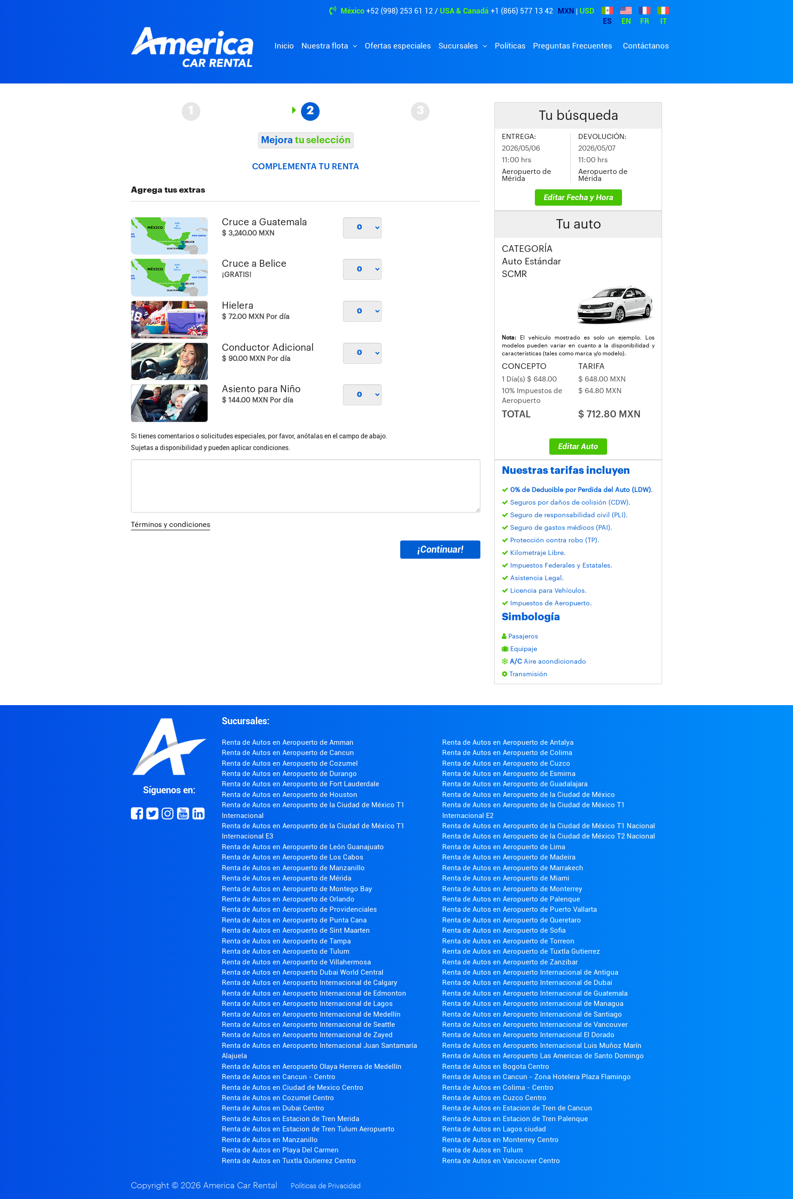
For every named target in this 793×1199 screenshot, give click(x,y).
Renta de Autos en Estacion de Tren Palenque (515, 1119)
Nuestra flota (325, 45)
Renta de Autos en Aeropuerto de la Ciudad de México (528, 794)
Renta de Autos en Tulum (482, 1150)
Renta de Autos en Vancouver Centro (501, 1161)
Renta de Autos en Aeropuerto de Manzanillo (293, 868)
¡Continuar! (440, 549)
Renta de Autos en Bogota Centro (495, 1066)
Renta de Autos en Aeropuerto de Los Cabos (292, 857)
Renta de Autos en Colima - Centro (498, 1087)
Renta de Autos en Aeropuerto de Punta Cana (294, 920)
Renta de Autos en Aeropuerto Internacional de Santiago (532, 1014)
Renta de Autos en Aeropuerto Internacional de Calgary (309, 982)
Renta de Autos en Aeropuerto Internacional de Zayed (307, 1035)
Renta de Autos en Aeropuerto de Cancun (288, 753)
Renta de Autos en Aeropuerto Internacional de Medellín (311, 1014)
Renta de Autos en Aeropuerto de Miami (505, 878)
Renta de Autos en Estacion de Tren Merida (290, 1119)
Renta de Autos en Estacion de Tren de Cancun (517, 1108)
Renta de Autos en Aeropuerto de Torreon (508, 941)
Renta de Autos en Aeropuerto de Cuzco (506, 763)
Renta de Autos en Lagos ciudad (494, 1129)
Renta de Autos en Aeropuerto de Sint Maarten (296, 930)
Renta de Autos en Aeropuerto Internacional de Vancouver (535, 1024)
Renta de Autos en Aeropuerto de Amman (288, 742)
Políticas (510, 45)
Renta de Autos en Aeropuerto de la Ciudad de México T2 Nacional (548, 836)
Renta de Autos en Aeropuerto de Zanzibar (510, 962)
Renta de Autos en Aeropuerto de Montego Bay (297, 889)
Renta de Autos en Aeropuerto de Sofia (504, 930)
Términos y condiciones (170, 524)
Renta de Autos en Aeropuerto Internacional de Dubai (527, 982)
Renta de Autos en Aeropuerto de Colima (507, 753)
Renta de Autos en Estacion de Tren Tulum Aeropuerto (308, 1129)
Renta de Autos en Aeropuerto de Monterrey (512, 889)
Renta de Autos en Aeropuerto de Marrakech (512, 868)
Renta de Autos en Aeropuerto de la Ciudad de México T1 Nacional (548, 826)
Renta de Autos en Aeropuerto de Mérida (286, 878)
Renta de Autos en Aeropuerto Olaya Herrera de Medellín (312, 1066)
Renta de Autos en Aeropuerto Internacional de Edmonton (314, 993)
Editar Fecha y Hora (578, 197)
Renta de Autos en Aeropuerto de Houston (289, 794)
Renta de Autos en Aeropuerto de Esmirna (508, 773)
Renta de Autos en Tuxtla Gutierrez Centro (289, 1161)
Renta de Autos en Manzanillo (270, 1140)
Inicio (284, 45)
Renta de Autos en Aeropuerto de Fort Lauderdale (300, 784)
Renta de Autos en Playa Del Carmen (280, 1150)
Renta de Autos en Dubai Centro (273, 1108)
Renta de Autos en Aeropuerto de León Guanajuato (303, 847)
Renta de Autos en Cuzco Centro (494, 1098)
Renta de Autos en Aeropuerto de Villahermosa (296, 962)
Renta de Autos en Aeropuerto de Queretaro (511, 920)
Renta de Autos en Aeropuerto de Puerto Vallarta (519, 909)
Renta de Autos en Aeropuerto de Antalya (508, 742)
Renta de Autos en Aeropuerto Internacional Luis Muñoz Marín (542, 1045)
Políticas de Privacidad (326, 1186)
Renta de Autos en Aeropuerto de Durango (289, 773)
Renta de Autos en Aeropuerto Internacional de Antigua (530, 972)
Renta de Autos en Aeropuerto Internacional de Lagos (307, 1003)
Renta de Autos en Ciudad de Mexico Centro (292, 1087)
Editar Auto (578, 446)
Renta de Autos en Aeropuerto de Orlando (288, 899)
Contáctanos (646, 45)
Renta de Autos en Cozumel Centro (278, 1098)
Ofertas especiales (398, 45)
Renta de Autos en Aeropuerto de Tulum (285, 951)
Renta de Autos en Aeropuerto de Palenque (511, 899)
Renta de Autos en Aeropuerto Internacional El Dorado (528, 1035)
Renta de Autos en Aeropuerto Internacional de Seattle (308, 1024)
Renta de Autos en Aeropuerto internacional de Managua (532, 1003)
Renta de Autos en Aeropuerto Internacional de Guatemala (535, 993)
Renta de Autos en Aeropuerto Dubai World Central (302, 972)
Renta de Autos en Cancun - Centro (278, 1077)
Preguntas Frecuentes (572, 45)
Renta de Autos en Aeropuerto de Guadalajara (515, 784)
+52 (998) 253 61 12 (399, 11)
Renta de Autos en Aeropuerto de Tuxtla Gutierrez (521, 951)
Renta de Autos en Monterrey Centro (500, 1140)
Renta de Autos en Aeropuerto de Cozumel (290, 763)
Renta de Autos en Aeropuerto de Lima (503, 847)
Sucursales (459, 45)
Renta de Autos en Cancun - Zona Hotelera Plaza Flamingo (536, 1077)
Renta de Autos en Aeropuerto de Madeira (508, 857)
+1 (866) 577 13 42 (522, 11)
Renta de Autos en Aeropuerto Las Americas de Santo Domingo (543, 1056)
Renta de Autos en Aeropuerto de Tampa (286, 941)
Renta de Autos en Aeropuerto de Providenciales (299, 909)
